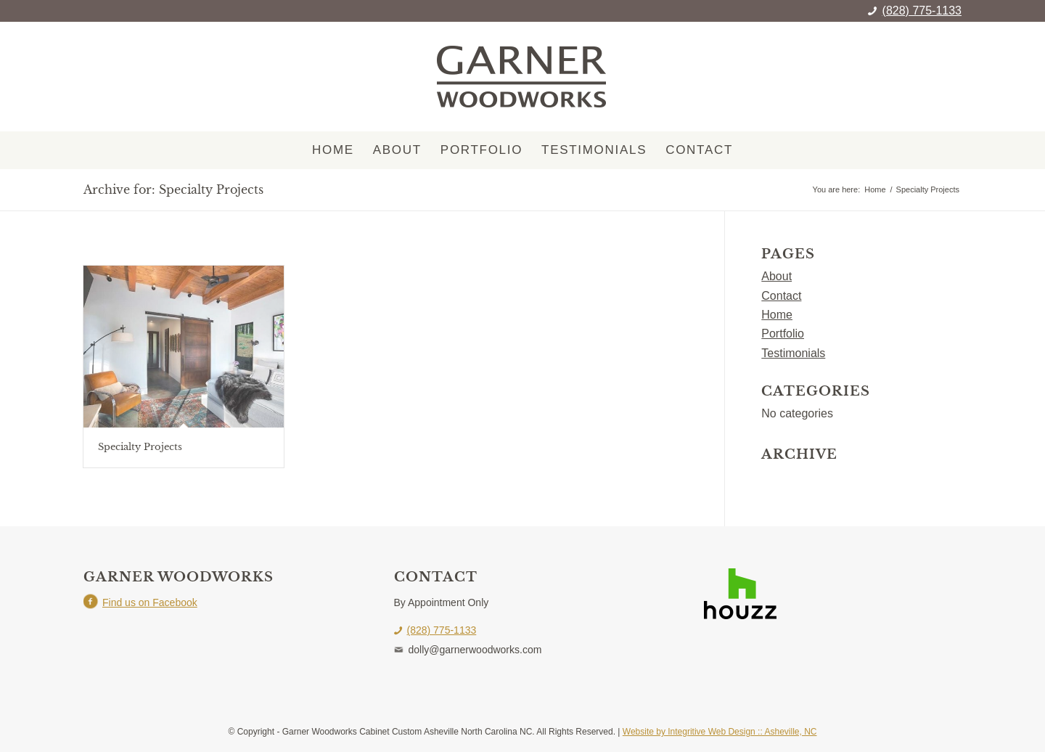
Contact (781, 296)
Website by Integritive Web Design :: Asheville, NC (720, 732)
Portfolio (782, 333)
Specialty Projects (140, 447)
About (776, 276)
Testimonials (793, 353)
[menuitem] (333, 150)
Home (776, 314)
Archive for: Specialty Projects (173, 189)
